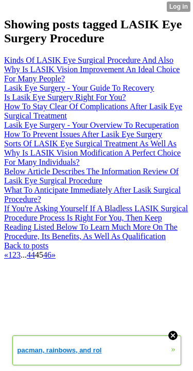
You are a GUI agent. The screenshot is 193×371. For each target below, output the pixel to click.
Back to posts (26, 245)
